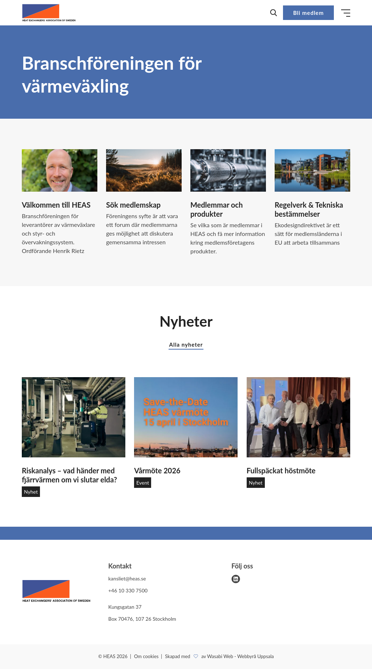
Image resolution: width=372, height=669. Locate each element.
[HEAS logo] (56, 592)
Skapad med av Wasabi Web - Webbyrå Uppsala (219, 656)
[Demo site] (49, 12)
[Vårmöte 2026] (186, 417)
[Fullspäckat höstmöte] (298, 417)
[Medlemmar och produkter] (228, 170)
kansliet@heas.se (127, 578)
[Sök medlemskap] (144, 170)
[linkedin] (235, 579)
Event (142, 483)
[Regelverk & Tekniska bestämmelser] (312, 170)
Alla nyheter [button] (186, 344)
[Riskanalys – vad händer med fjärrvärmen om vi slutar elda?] (73, 417)
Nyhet (31, 492)
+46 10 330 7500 (127, 590)
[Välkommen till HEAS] (59, 170)
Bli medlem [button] (308, 12)
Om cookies (147, 656)
